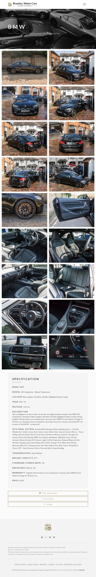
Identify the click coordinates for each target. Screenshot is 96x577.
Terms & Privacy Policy (65, 570)
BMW (24, 33)
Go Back (48, 504)
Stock (17, 33)
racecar (82, 570)
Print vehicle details (48, 493)
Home (10, 33)
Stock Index (48, 499)
